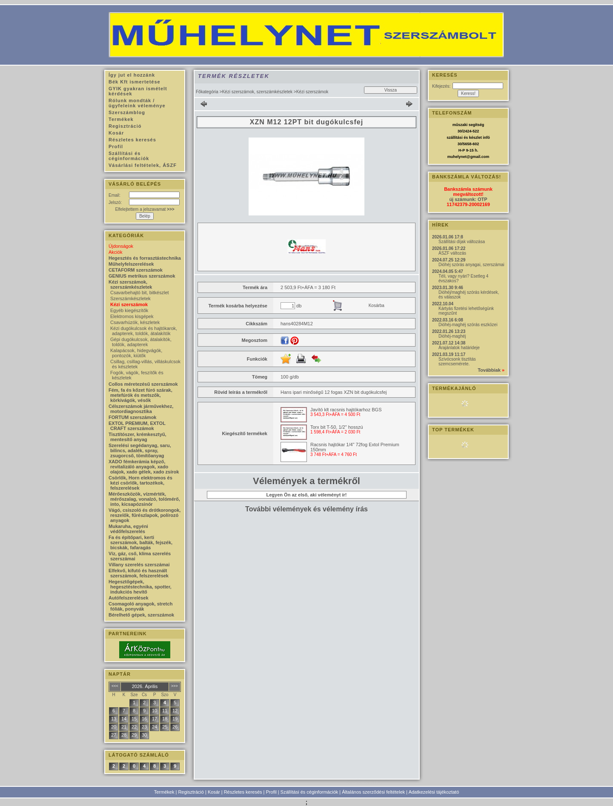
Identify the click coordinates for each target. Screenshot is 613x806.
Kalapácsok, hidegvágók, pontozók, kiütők (136, 353)
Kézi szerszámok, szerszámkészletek (257, 91)
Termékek (164, 792)
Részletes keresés (243, 792)
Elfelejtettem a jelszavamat (144, 209)
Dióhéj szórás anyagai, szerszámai (471, 264)
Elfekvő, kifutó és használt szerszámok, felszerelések (139, 573)
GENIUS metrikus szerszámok (142, 275)
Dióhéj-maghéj (452, 336)
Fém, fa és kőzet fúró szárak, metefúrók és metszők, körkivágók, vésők (140, 395)
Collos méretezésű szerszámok (143, 384)
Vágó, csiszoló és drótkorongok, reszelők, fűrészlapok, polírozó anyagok (144, 515)
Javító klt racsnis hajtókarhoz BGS (346, 409)
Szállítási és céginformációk (309, 792)
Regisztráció (191, 792)
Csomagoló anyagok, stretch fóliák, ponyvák (140, 606)
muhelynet (457, 157)
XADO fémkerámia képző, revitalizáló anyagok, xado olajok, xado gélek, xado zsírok (144, 466)
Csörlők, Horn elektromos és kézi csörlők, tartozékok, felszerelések (140, 482)
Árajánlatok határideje (459, 347)
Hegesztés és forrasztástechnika (145, 258)
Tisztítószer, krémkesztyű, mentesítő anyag (137, 437)
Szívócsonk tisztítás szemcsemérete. (457, 361)
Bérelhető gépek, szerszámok (141, 614)
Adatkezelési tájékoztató (434, 792)
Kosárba (376, 305)
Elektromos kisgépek (132, 316)
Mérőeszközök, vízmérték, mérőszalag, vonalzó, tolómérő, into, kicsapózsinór (144, 499)
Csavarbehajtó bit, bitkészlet (139, 292)
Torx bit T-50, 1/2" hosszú (336, 427)
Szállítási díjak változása (461, 241)
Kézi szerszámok (129, 304)
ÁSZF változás (452, 253)
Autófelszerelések (129, 597)
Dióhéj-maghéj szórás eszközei (467, 324)
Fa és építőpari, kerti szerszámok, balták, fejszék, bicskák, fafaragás (140, 542)
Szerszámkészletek (130, 298)
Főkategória (207, 91)
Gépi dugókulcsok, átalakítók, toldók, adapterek (141, 342)
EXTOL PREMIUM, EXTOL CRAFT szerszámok (137, 426)
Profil (271, 792)
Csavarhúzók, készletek (135, 322)
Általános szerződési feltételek (373, 792)
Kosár (214, 792)
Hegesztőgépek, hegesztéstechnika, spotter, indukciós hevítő (140, 586)
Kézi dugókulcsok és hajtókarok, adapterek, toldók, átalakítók (143, 331)
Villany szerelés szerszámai (139, 564)
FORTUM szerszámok (132, 417)
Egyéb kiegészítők (129, 310)
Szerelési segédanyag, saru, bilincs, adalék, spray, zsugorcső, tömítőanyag (140, 450)
